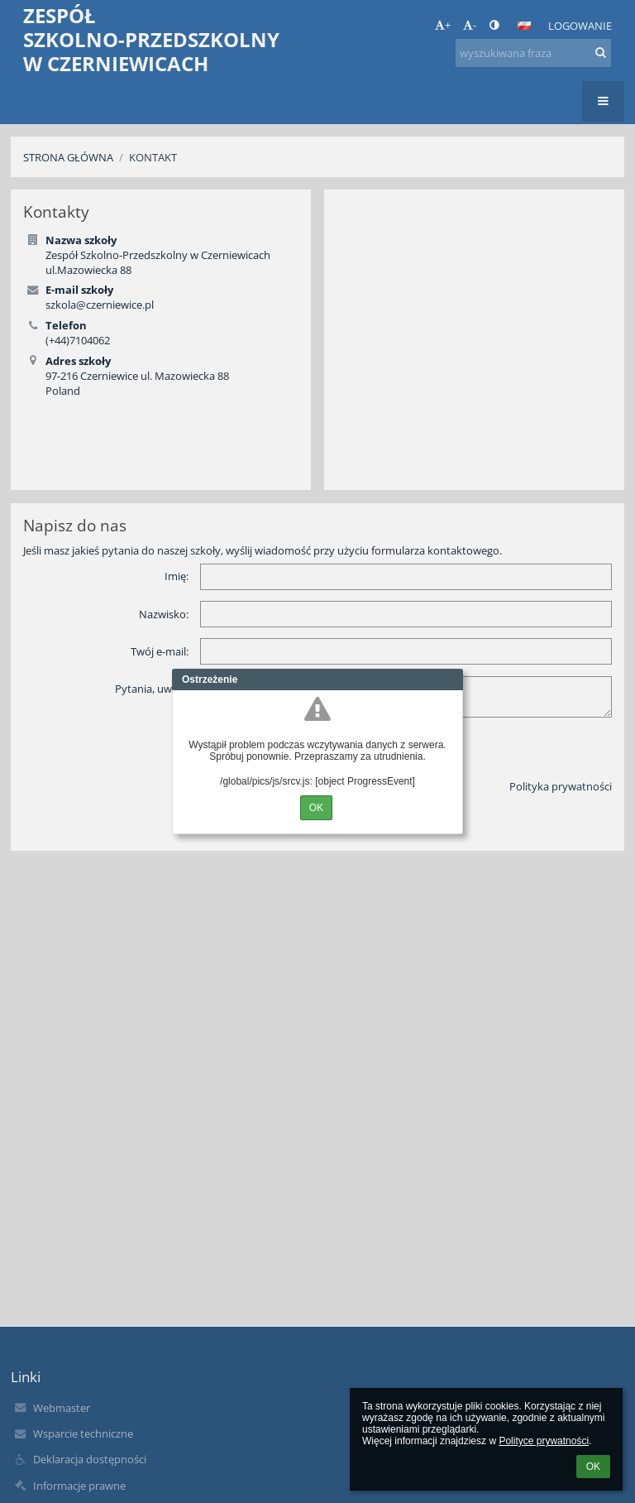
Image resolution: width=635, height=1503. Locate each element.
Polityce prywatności (544, 1441)
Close (450, 679)
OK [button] (593, 1466)
